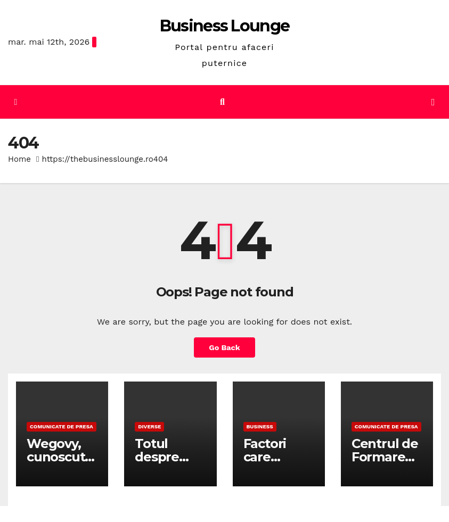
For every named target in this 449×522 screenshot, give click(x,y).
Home (19, 159)
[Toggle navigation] (433, 102)
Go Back (224, 347)
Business (260, 426)
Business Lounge (225, 26)
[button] (222, 102)
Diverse (149, 426)
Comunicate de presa (61, 426)
